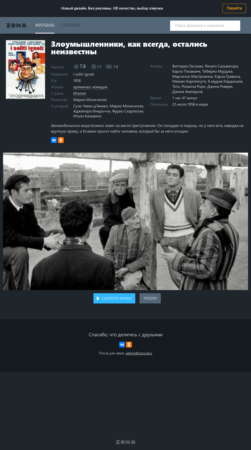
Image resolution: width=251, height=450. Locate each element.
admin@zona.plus (139, 353)
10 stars (42, 94)
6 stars (27, 94)
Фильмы (44, 25)
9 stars (38, 94)
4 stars (20, 94)
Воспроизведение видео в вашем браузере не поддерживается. (125, 221)
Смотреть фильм (117, 298)
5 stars (24, 94)
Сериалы (71, 25)
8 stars (35, 94)
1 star (9, 94)
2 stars (13, 94)
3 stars (16, 94)
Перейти (234, 8)
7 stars (31, 94)
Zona (16, 25)
